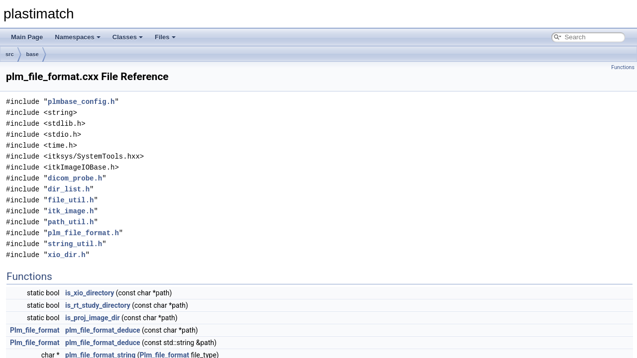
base (32, 54)
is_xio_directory (89, 293)
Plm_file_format (35, 330)
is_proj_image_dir (92, 318)
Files (165, 37)
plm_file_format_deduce (102, 330)
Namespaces (78, 37)
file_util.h (71, 200)
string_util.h (75, 244)
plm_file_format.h (83, 233)
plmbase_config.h (81, 101)
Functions (623, 67)
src (9, 54)
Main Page (27, 37)
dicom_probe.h (75, 178)
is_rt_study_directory (97, 305)
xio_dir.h (67, 255)
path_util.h (71, 222)
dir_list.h (69, 189)
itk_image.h (71, 211)
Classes (127, 37)
